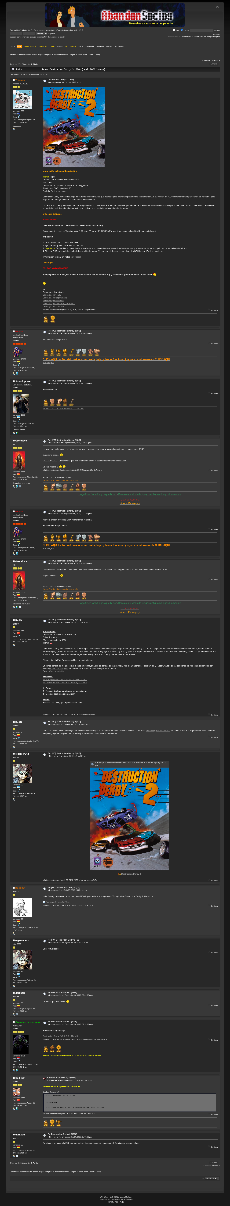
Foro (176, 30)
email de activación (74, 30)
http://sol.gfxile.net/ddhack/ (158, 730)
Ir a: (203, 1178)
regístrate (51, 30)
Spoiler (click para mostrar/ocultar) (57, 477)
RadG (18, 620)
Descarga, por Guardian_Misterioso (59, 303)
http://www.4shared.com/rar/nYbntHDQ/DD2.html (65, 682)
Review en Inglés (58, 191)
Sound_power (23, 381)
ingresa (42, 30)
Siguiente (26, 64)
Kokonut (20, 887)
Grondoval (21, 440)
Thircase (20, 80)
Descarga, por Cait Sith (53, 306)
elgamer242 (22, 753)
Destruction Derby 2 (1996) (61, 79)
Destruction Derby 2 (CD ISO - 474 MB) (61, 1036)
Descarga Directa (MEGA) (57, 902)
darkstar (20, 992)
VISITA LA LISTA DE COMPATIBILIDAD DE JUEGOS (63, 409)
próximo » (215, 60)
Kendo (19, 331)
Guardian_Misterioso (27, 1022)
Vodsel (78, 257)
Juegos (185, 30)
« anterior (206, 60)
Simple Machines (126, 1197)
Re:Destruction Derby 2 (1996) (62, 992)
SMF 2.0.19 (104, 1197)
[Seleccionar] (54, 1092)
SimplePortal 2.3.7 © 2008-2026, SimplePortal (116, 1199)
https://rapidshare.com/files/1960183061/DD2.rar (65, 679)
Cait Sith (20, 1078)
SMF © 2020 (114, 1197)
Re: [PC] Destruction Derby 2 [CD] (64, 331)
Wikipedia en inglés (56, 671)
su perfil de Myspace (58, 668)
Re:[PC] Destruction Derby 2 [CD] (64, 887)
